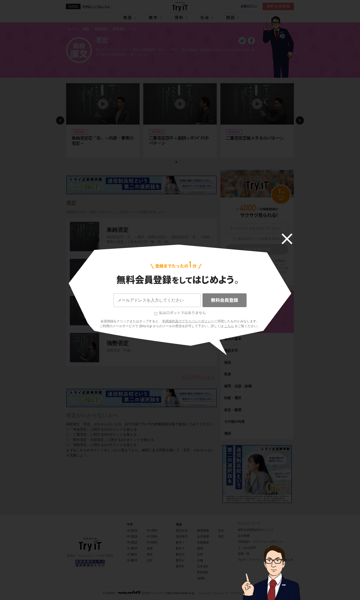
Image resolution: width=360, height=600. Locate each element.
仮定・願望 (232, 410)
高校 (179, 524)
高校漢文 (257, 324)
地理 (150, 548)
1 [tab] (176, 162)
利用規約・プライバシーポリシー (260, 541)
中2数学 (132, 554)
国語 (230, 18)
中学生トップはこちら (96, 6)
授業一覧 (244, 553)
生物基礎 (203, 542)
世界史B (202, 572)
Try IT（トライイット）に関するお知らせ (265, 559)
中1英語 (132, 530)
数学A (180, 560)
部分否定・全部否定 (131, 304)
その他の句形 (234, 421)
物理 (200, 548)
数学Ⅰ (180, 542)
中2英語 (132, 536)
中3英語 (132, 542)
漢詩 (227, 433)
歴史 (150, 554)
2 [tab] (180, 162)
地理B (201, 578)
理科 (179, 18)
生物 (200, 560)
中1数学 (132, 548)
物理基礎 (203, 530)
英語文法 (182, 530)
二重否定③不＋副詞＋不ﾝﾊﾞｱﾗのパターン (179, 141)
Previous (60, 120)
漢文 (221, 536)
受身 (227, 374)
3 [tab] (184, 162)
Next (299, 120)
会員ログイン (249, 6)
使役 (227, 362)
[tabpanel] (103, 120)
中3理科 (152, 542)
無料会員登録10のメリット (256, 529)
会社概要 (244, 535)
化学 (200, 554)
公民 (150, 560)
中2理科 (152, 536)
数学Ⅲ (180, 554)
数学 (153, 18)
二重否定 (118, 267)
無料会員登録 (278, 6)
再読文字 (231, 350)
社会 (205, 18)
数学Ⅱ (180, 548)
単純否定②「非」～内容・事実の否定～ (103, 141)
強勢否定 (118, 343)
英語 (127, 18)
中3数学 (132, 560)
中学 (130, 524)
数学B (180, 566)
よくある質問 (247, 547)
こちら (267, 272)
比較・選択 (232, 398)
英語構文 (182, 536)
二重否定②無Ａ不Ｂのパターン (255, 138)
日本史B (202, 566)
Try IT (180, 6)
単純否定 (118, 230)
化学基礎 (203, 536)
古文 (221, 530)
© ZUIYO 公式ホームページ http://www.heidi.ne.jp (149, 593)
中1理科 (152, 530)
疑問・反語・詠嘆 (238, 386)
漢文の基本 (232, 339)
